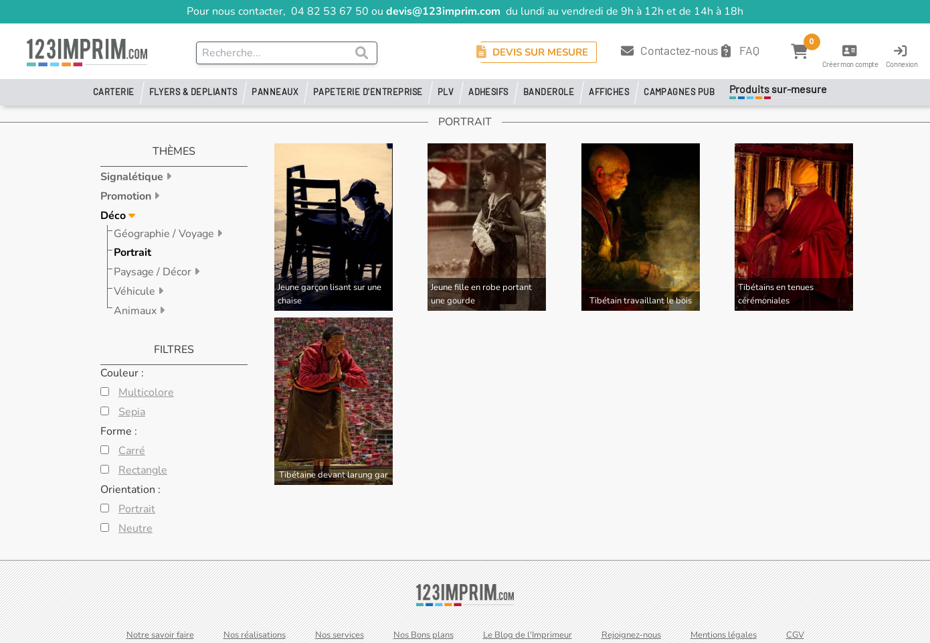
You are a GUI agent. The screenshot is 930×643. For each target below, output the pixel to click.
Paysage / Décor (154, 272)
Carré (131, 450)
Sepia (131, 412)
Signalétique (133, 176)
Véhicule (136, 291)
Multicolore (146, 392)
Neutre (135, 528)
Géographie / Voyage (165, 233)
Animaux (136, 310)
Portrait (132, 252)
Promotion (127, 196)
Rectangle (142, 470)
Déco (114, 215)
